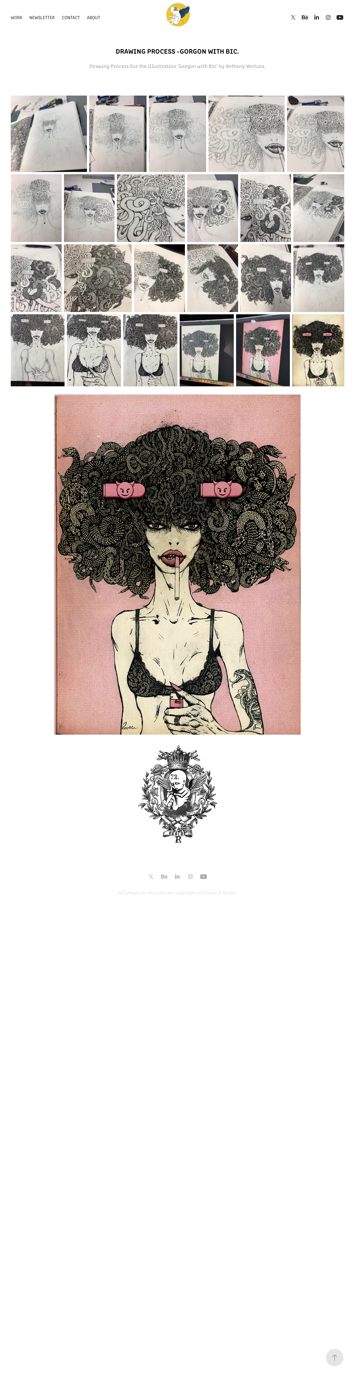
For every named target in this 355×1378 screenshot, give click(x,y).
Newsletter (42, 17)
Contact (71, 17)
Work (16, 17)
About (93, 17)
